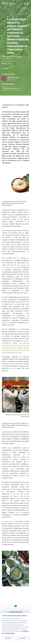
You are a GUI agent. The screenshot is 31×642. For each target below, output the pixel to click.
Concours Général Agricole (12, 352)
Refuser (8, 638)
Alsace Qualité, (17, 348)
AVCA (9, 348)
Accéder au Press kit (11, 88)
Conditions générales (15, 612)
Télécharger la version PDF (21, 8)
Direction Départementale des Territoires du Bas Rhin (15, 345)
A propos (6, 68)
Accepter (22, 638)
